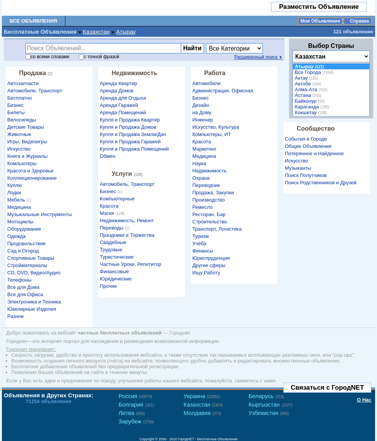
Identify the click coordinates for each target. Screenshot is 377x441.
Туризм (200, 236)
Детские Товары (25, 127)
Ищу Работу (206, 272)
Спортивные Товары (30, 258)
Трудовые (111, 249)
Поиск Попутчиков (306, 175)
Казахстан (96, 31)
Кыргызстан (270, 404)
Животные (19, 134)
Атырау (126, 31)
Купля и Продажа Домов (128, 127)
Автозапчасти (23, 83)
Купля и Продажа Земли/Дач (133, 134)
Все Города (315, 72)
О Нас (364, 400)
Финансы (202, 251)
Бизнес (15, 105)
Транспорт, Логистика (217, 229)
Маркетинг (204, 149)
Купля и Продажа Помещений (134, 149)
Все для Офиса (25, 294)
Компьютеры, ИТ (211, 134)
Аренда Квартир (118, 83)
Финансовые (114, 271)
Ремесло (202, 207)
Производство (208, 200)
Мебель (20, 200)
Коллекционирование (32, 178)
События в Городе (306, 139)
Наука (199, 163)
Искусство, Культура (215, 127)
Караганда (313, 107)
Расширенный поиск (258, 57)
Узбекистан (269, 413)
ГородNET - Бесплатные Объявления (208, 439)
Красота (109, 206)
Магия (113, 213)
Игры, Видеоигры (27, 141)
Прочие (108, 286)
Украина (202, 396)
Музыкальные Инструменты (39, 214)
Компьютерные (117, 199)
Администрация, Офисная (222, 90)
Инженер (202, 120)
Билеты (15, 112)
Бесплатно (19, 98)
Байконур (311, 101)
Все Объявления (33, 21)
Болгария (136, 404)
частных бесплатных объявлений (120, 333)
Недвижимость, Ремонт (127, 220)
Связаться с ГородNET (327, 387)
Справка (359, 21)
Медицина (19, 207)
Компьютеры (22, 163)
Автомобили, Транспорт (34, 90)
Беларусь (266, 396)
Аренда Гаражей (119, 105)
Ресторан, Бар (209, 214)
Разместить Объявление (319, 6)
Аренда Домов (116, 90)
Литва (132, 413)
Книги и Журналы (27, 156)
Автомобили (206, 83)
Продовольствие (26, 243)
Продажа (36, 73)
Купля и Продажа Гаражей (130, 141)
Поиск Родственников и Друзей (320, 182)
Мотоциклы (20, 222)
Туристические (116, 257)
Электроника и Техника (34, 302)
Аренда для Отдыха (123, 98)
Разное (15, 316)
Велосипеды (21, 120)
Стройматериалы (27, 265)
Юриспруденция (211, 258)
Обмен (107, 156)
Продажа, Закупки (213, 192)
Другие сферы (208, 265)
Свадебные (113, 242)
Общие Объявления (308, 146)
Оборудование (24, 229)
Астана (309, 95)
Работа (214, 73)
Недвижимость (134, 73)
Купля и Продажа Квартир (130, 120)
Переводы (116, 228)
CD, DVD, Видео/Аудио (33, 272)
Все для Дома (23, 287)
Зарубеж (136, 421)
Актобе (309, 84)
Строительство (209, 222)
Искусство (19, 149)
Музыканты (298, 168)
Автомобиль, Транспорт (127, 184)
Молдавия (202, 413)
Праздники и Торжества (127, 235)
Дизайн (200, 105)
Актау (307, 78)
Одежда (16, 236)
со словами (47, 56)
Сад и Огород (23, 251)
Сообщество (316, 128)
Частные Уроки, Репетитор (130, 264)
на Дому (201, 112)
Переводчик (206, 185)
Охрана (201, 178)
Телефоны (19, 280)
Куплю (14, 185)
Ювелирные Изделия (31, 309)
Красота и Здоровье (30, 171)
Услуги (128, 173)
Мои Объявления (320, 21)
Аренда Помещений (123, 112)
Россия (135, 396)
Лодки (14, 192)
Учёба (199, 243)
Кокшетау (312, 112)
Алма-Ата (312, 89)
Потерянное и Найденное (314, 153)
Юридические (116, 279)
